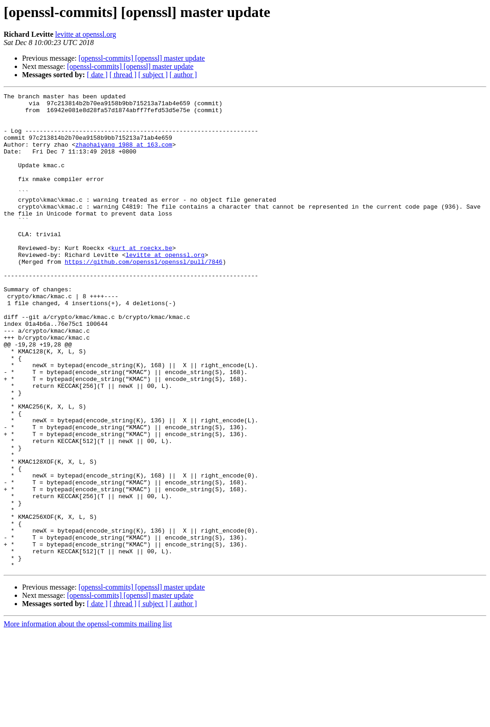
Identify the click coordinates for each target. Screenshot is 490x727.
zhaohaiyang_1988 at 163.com (123, 155)
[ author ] (183, 75)
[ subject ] (153, 75)
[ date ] (97, 75)
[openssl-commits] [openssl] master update (142, 58)
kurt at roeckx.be (141, 279)
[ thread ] (123, 75)
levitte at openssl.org (85, 34)
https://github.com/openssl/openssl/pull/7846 (143, 296)
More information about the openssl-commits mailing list (88, 719)
